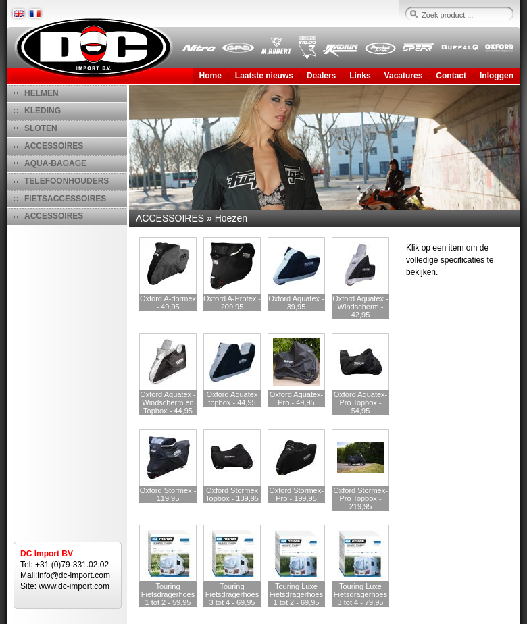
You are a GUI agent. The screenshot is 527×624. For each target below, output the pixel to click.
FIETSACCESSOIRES (65, 198)
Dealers (321, 75)
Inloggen (496, 75)
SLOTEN (40, 128)
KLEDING (42, 110)
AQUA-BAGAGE (55, 163)
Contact (451, 75)
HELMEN (41, 93)
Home (210, 75)
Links (359, 75)
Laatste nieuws (264, 75)
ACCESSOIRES (53, 146)
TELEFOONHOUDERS (66, 181)
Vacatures (403, 75)
